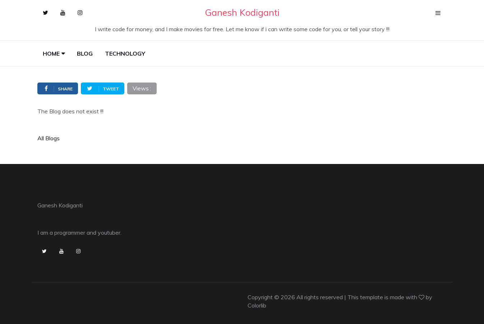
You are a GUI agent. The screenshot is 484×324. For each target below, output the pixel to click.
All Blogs (48, 138)
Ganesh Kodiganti (60, 205)
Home (51, 53)
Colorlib (257, 305)
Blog (85, 53)
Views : (142, 88)
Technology (125, 53)
